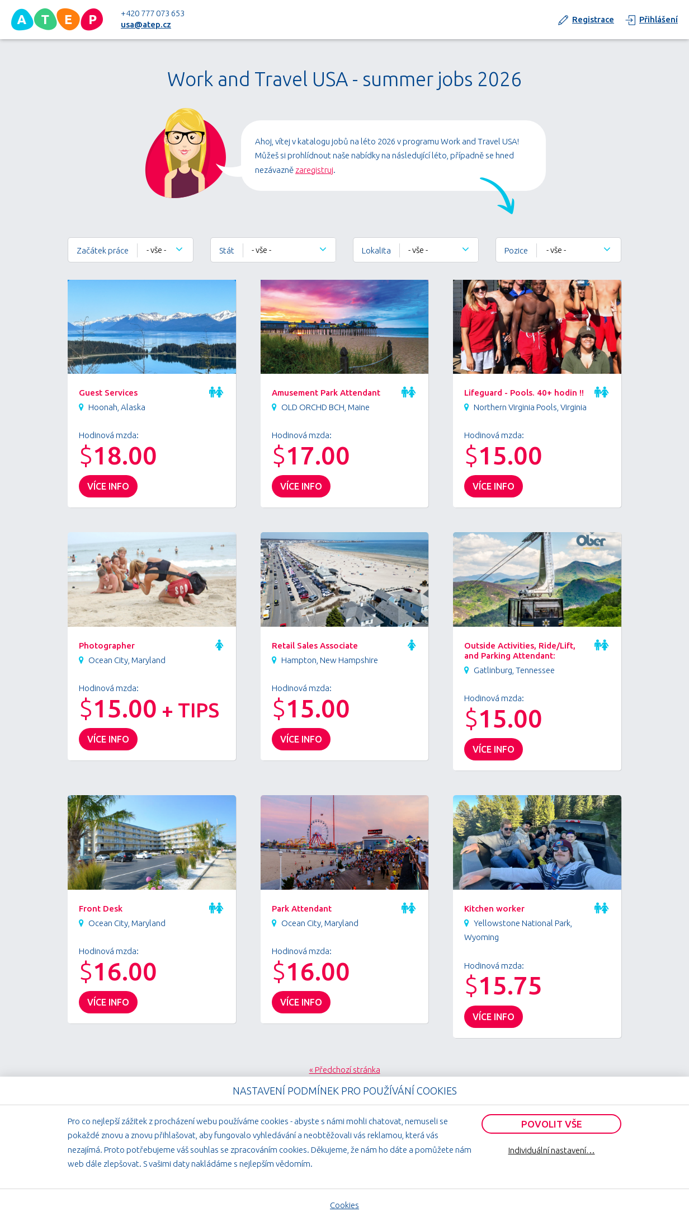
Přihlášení (658, 19)
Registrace (593, 19)
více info (108, 486)
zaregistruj (314, 170)
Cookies (344, 1205)
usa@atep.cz (146, 24)
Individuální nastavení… (551, 1150)
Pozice (516, 250)
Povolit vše (551, 1124)
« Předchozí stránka (344, 1069)
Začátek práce (103, 250)
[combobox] (165, 250)
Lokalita (376, 250)
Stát (226, 250)
